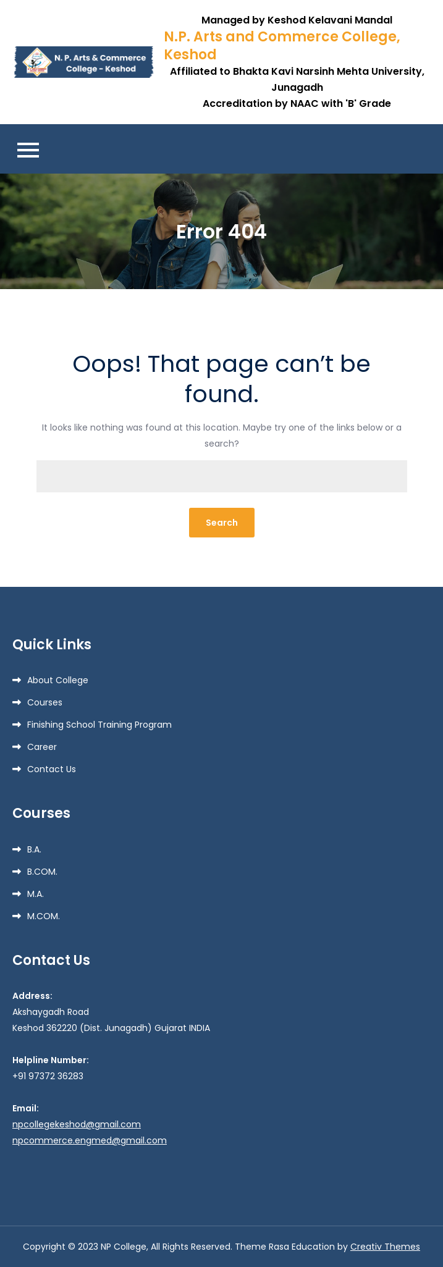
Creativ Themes (385, 1246)
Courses (44, 702)
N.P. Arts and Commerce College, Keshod (282, 45)
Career (42, 747)
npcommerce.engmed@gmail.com (89, 1140)
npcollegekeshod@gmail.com (76, 1124)
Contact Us (51, 769)
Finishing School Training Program (99, 724)
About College (57, 680)
